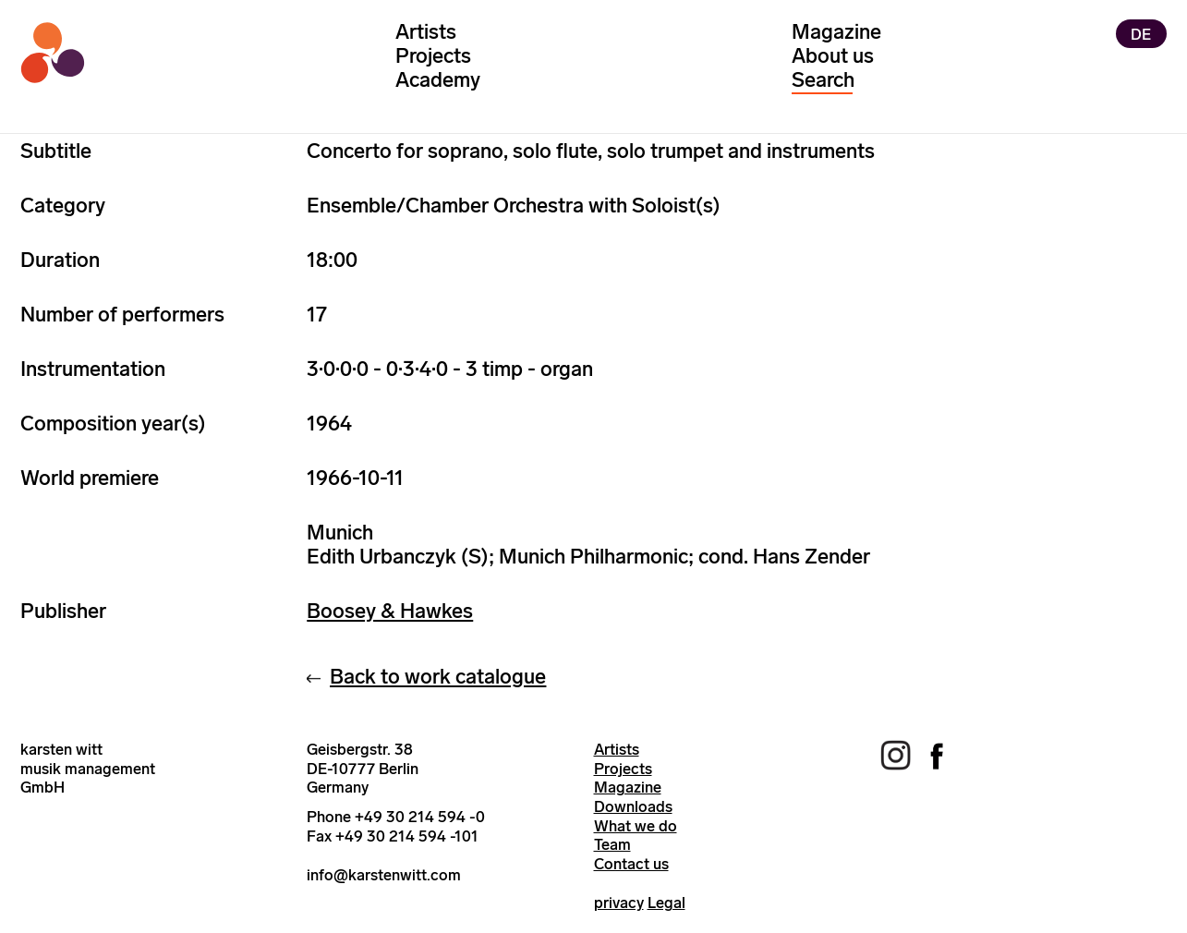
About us (833, 55)
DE (1141, 33)
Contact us (631, 863)
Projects (433, 55)
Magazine (836, 31)
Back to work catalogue (438, 676)
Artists (425, 31)
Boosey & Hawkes (390, 611)
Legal (666, 902)
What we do (635, 826)
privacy (619, 902)
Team (612, 844)
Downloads (633, 806)
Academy (437, 79)
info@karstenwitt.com (384, 875)
